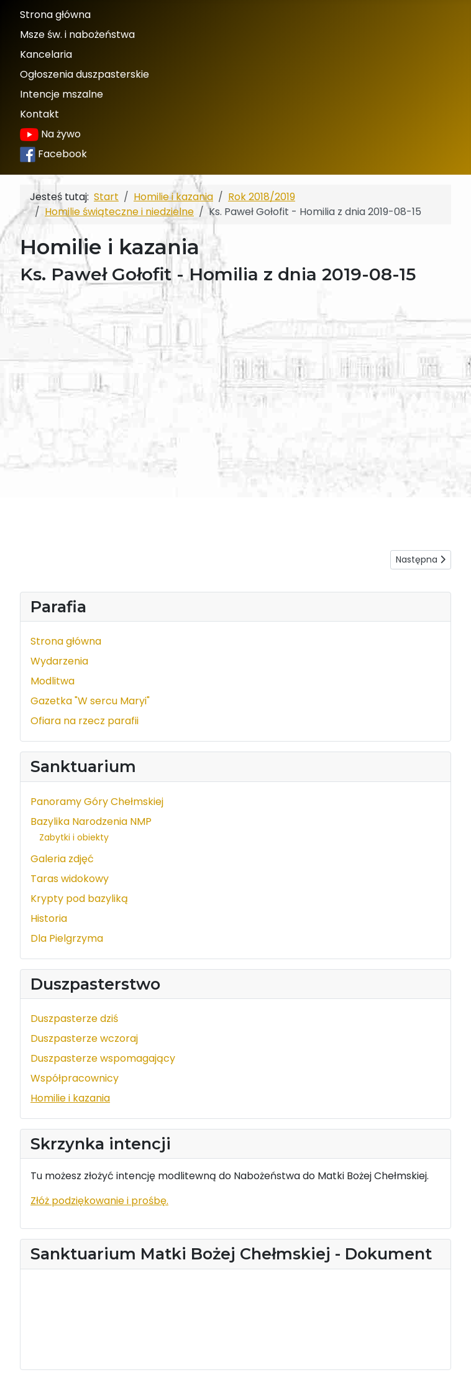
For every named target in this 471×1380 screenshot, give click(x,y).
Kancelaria (46, 54)
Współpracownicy (74, 1078)
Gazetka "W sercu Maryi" (90, 701)
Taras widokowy (69, 879)
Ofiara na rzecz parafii (84, 721)
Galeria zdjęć (62, 859)
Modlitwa (52, 681)
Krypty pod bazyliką (79, 898)
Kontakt (39, 114)
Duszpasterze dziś (74, 1018)
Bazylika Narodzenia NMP (91, 821)
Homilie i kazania (70, 1098)
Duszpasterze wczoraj (84, 1038)
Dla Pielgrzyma (66, 938)
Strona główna (55, 14)
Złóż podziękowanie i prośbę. (99, 1201)
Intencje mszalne (61, 94)
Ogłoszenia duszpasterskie (84, 74)
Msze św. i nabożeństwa (77, 34)
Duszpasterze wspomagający (102, 1058)
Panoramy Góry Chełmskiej (96, 801)
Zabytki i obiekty (74, 837)
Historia (48, 918)
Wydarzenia (59, 661)
